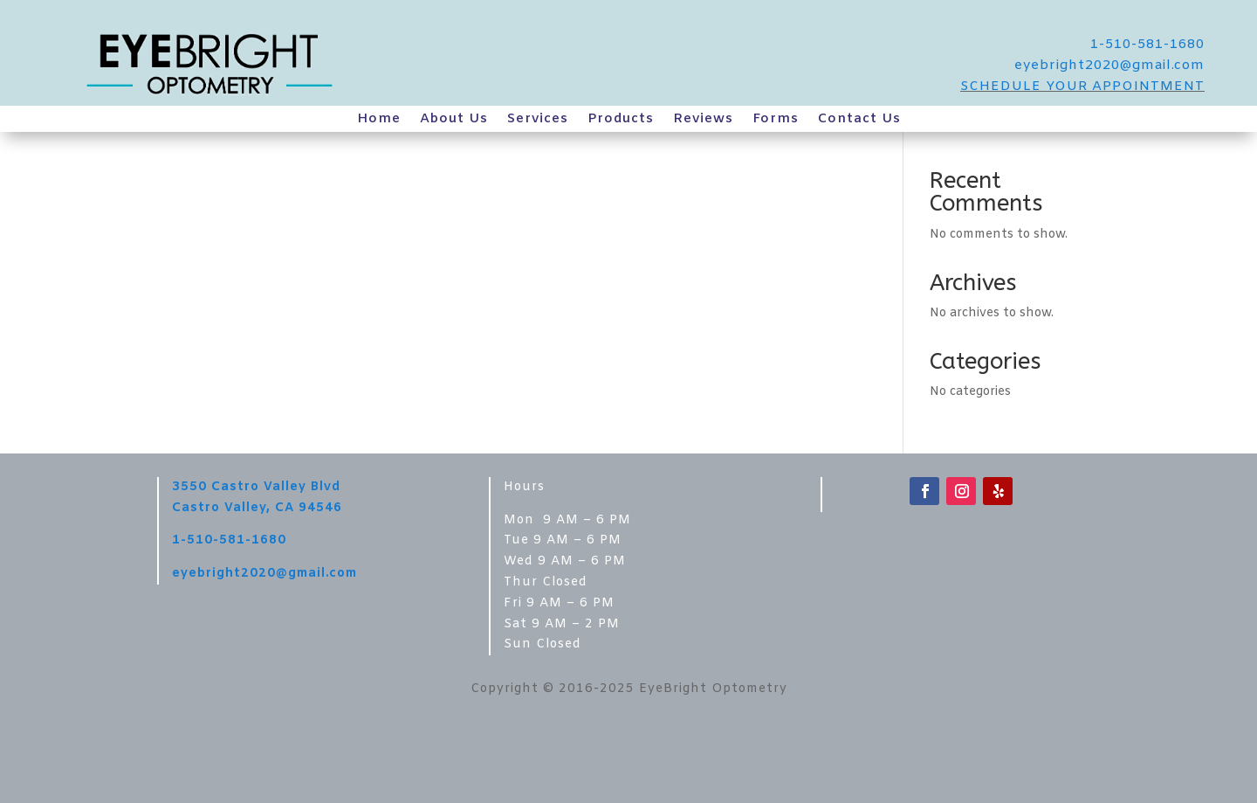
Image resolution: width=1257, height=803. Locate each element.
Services (537, 120)
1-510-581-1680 (1147, 44)
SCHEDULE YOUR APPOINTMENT (1082, 86)
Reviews (703, 120)
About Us (454, 120)
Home (379, 120)
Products (620, 120)
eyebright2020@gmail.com (1109, 65)
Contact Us (859, 120)
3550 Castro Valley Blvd (256, 487)
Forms (775, 120)
